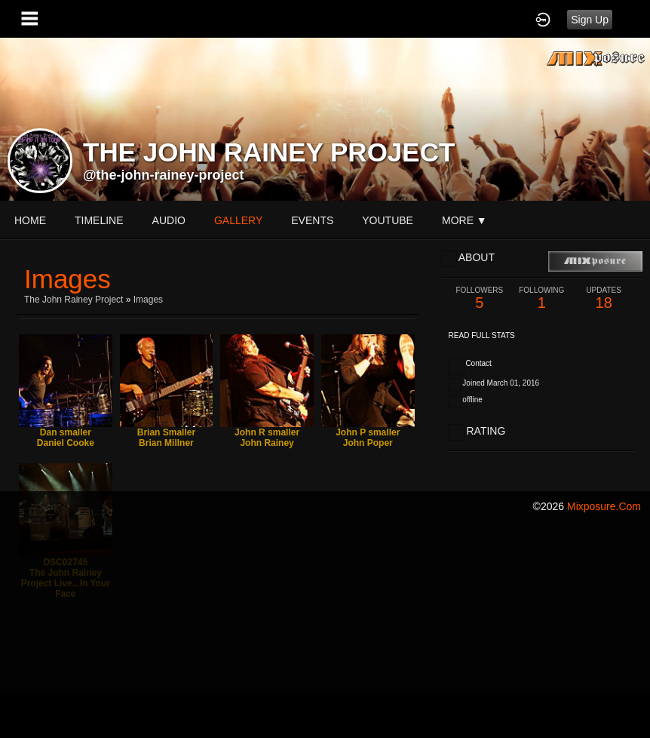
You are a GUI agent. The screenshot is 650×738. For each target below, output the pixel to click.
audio (168, 220)
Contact (478, 363)
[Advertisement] (325, 630)
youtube (387, 220)
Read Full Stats (482, 335)
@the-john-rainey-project (163, 175)
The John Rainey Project (73, 299)
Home (30, 220)
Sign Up (590, 20)
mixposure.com (604, 506)
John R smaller (267, 432)
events (312, 220)
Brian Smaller (166, 432)
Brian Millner (166, 443)
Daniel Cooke (65, 443)
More (464, 220)
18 (603, 298)
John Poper (368, 443)
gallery (238, 220)
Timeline (99, 220)
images (148, 299)
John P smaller (368, 432)
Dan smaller (65, 432)
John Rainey (266, 443)
